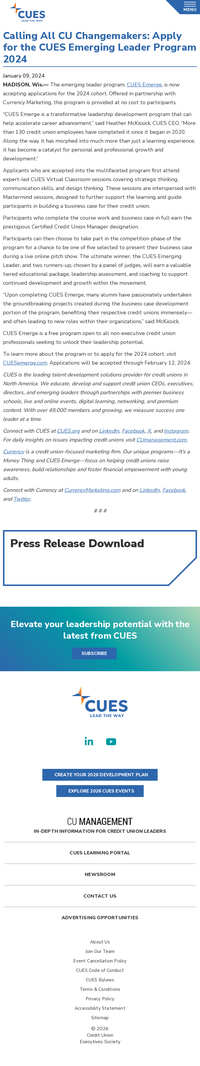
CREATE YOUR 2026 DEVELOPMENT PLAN (100, 775)
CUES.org (68, 430)
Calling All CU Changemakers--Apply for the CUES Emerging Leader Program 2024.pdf (47, 569)
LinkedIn (109, 430)
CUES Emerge (144, 84)
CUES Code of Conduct (100, 970)
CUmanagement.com (161, 439)
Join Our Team (100, 951)
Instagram (176, 430)
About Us (100, 942)
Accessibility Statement (100, 1008)
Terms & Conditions (100, 989)
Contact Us (100, 896)
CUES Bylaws (100, 980)
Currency (13, 451)
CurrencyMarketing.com (92, 490)
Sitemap (100, 1018)
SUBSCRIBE (94, 653)
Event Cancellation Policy (100, 961)
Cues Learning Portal (100, 853)
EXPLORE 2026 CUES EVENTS (100, 791)
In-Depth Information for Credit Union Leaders (100, 826)
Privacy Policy (100, 999)
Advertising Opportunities (100, 917)
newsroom (100, 874)
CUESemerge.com (25, 362)
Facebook (133, 430)
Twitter (21, 499)
